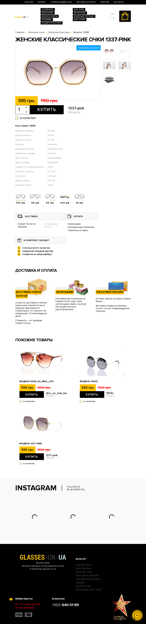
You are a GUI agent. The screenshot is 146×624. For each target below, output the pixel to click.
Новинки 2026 (84, 564)
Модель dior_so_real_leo (36, 381)
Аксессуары (49, 16)
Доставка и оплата (86, 2)
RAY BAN (79, 9)
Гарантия (104, 2)
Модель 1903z (89, 381)
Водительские (51, 23)
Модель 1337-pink (30, 443)
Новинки (47, 9)
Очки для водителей (87, 575)
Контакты (119, 2)
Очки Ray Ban (83, 568)
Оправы (47, 19)
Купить (46, 109)
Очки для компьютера (88, 578)
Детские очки (83, 585)
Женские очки (84, 571)
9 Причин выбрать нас (61, 2)
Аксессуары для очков (88, 589)
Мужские (80, 13)
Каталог (42, 2)
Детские (79, 19)
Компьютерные (84, 16)
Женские (47, 13)
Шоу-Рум (29, 2)
